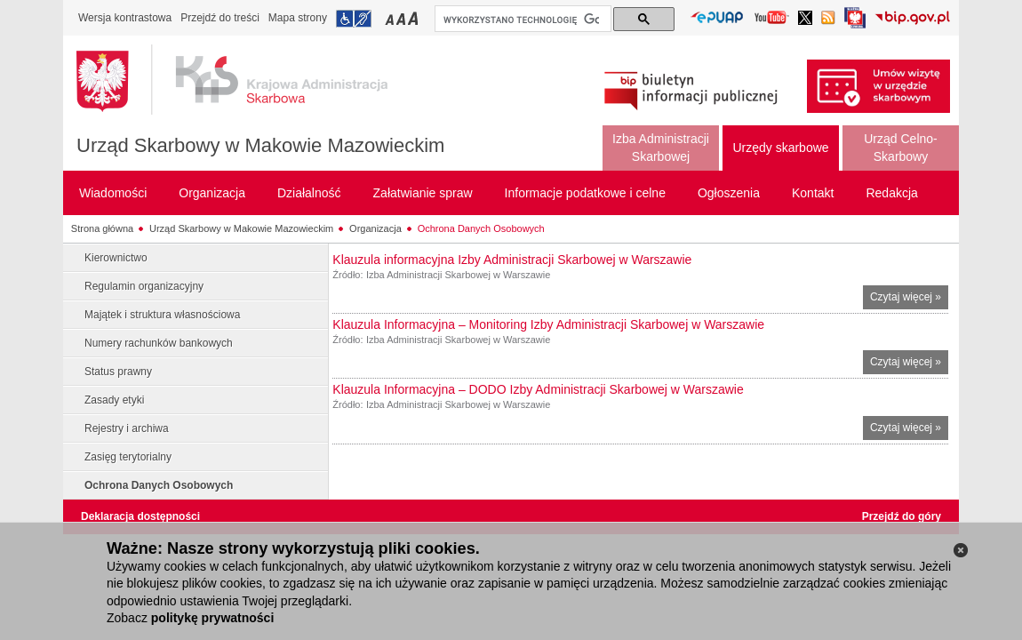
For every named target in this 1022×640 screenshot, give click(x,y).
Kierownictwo (116, 258)
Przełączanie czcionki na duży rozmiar (414, 18)
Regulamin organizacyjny (144, 286)
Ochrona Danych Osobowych (481, 228)
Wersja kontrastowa (125, 18)
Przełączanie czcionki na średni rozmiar (402, 18)
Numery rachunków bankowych (158, 343)
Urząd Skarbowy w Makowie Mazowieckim (260, 145)
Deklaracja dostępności (140, 516)
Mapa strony (297, 18)
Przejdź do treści (219, 18)
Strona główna (102, 228)
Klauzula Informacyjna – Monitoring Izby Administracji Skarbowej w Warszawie (548, 324)
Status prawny (118, 371)
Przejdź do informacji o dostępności (353, 19)
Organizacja (375, 228)
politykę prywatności (212, 618)
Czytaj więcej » (909, 299)
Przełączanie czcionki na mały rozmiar (391, 18)
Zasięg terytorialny (128, 457)
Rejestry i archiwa (126, 428)
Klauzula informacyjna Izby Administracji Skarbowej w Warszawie (511, 259)
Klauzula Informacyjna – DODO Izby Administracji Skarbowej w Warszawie (537, 389)
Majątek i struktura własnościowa (162, 314)
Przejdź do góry (901, 516)
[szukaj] (521, 19)
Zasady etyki (114, 400)
